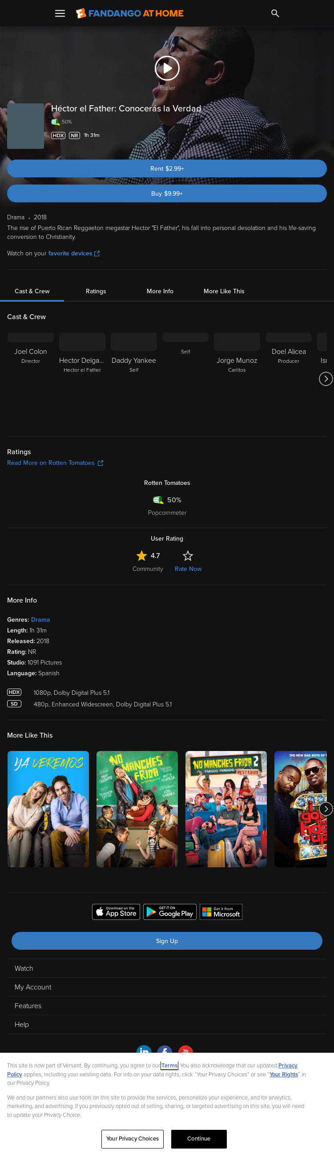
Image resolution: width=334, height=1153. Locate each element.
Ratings (96, 291)
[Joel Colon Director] (30, 379)
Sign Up (167, 941)
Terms (169, 1065)
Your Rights (284, 1074)
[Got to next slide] (326, 379)
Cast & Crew (32, 291)
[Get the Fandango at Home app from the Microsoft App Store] (221, 913)
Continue (198, 1138)
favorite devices (74, 253)
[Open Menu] (60, 13)
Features (28, 1005)
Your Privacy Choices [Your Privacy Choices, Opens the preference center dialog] (132, 1138)
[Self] (185, 379)
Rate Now (188, 569)
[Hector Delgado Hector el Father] (82, 379)
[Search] (275, 13)
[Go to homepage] (129, 13)
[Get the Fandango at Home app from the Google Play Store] (170, 913)
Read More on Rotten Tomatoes (55, 463)
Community (148, 569)
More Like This (224, 291)
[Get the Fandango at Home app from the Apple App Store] (116, 913)
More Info (160, 291)
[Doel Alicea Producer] (288, 379)
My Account (33, 987)
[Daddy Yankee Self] (133, 379)
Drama (40, 620)
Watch (24, 968)
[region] (167, 1103)
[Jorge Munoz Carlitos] (237, 379)
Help (22, 1024)
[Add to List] (322, 135)
